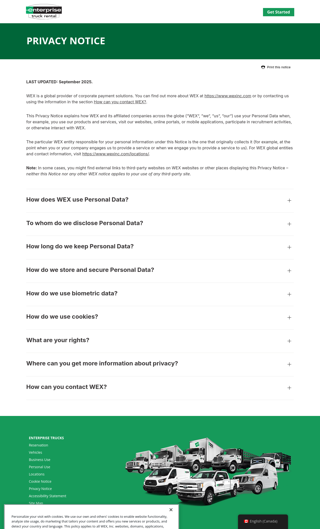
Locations (36, 474)
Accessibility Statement (47, 496)
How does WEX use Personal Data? (160, 201)
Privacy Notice (40, 488)
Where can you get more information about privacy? (160, 365)
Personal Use (39, 467)
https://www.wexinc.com (227, 95)
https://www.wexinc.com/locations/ (115, 153)
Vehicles (35, 452)
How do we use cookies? (160, 318)
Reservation (38, 445)
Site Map (36, 503)
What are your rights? (160, 342)
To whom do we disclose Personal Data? (160, 225)
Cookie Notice (40, 481)
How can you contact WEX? (120, 101)
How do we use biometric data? (160, 295)
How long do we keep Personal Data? (160, 248)
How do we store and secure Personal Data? (160, 271)
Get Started (278, 12)
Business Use (39, 459)
